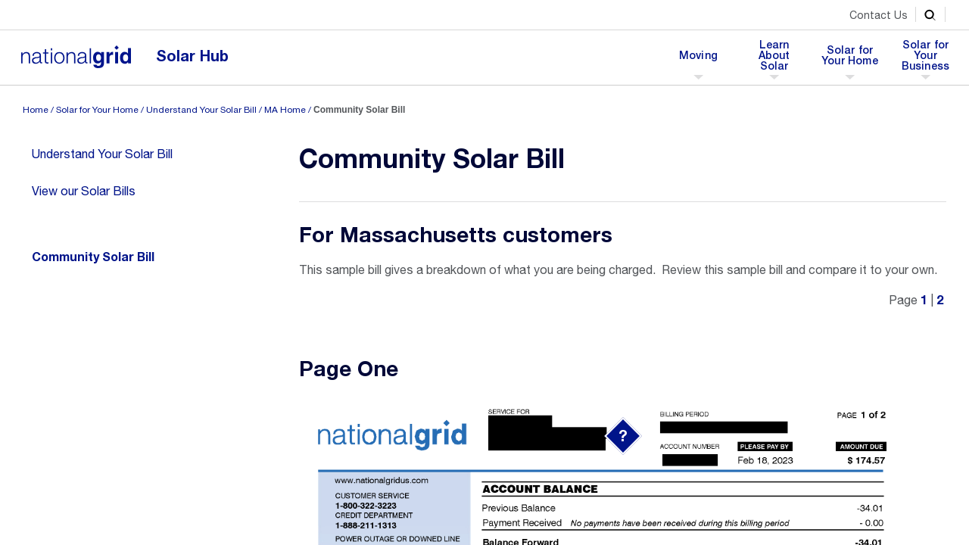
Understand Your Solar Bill (201, 109)
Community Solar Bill (93, 257)
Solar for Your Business (926, 60)
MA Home (285, 109)
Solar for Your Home (849, 60)
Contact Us (878, 15)
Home (35, 109)
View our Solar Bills (84, 191)
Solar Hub (192, 56)
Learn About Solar (778, 60)
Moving (698, 60)
